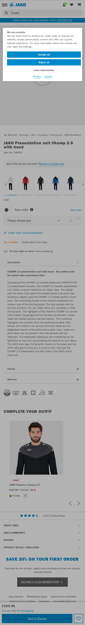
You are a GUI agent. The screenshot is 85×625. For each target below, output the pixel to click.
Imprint (48, 76)
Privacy (37, 76)
